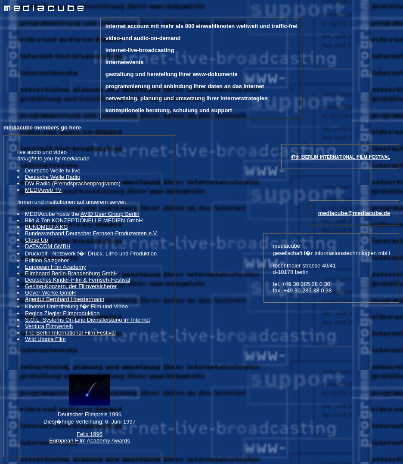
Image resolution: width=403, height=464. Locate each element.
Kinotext (35, 306)
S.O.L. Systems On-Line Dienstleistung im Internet (87, 320)
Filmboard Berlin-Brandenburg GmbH (71, 273)
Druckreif (36, 253)
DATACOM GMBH (48, 246)
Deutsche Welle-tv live (52, 170)
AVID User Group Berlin (110, 214)
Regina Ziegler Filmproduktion (62, 313)
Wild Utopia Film (45, 339)
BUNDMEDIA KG (46, 227)
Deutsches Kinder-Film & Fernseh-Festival (77, 280)
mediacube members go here (42, 127)
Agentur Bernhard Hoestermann (64, 299)
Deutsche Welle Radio (52, 177)
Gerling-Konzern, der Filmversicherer (71, 286)
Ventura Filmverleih (49, 326)
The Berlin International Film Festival (70, 332)
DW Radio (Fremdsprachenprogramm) (73, 183)
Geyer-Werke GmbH (50, 292)
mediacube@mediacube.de (354, 228)
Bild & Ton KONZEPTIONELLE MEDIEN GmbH (84, 220)
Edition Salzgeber (47, 260)
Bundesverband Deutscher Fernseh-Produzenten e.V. (91, 233)
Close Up (36, 240)
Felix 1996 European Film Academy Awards (89, 443)
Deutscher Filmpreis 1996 (89, 421)
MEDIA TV (43, 190)
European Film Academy (55, 267)
